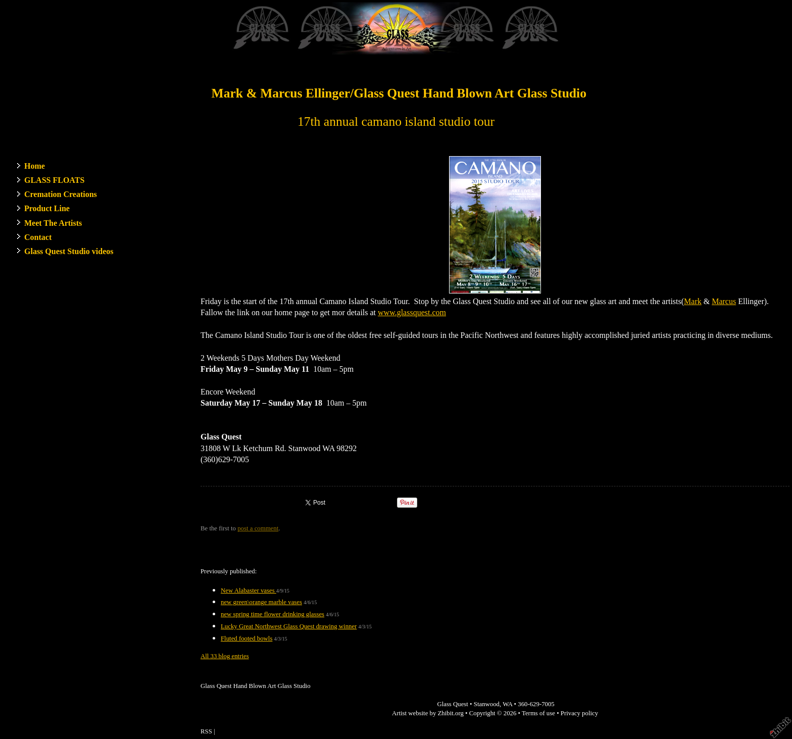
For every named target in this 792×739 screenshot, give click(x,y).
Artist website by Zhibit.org (428, 713)
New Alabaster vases (248, 590)
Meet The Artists (53, 223)
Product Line (47, 208)
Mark (693, 301)
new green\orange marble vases (261, 602)
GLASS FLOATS (54, 180)
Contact (38, 237)
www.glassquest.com (412, 312)
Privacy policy (579, 713)
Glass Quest (452, 704)
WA (507, 704)
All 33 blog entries (225, 656)
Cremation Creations (60, 194)
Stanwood (487, 704)
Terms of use (538, 713)
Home (34, 166)
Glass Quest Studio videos (68, 251)
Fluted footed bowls (246, 638)
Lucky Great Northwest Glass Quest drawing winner (289, 626)
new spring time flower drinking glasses (272, 614)
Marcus (724, 301)
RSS (206, 731)
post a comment (257, 528)
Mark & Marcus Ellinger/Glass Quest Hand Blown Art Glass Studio (398, 93)
